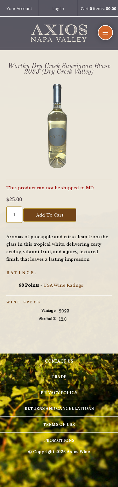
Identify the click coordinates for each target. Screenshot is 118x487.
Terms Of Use (59, 424)
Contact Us (59, 361)
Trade (59, 377)
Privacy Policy (59, 392)
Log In (58, 8)
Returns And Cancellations (59, 408)
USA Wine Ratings (63, 285)
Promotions (59, 440)
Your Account (19, 8)
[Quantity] (14, 215)
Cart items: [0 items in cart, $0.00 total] (98, 8)
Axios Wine (59, 33)
